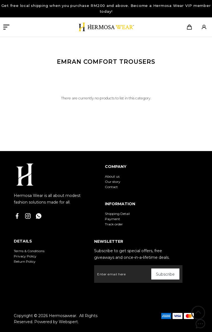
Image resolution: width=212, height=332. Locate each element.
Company (115, 166)
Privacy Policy (25, 256)
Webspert (68, 321)
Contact (111, 187)
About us (112, 176)
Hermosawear (62, 315)
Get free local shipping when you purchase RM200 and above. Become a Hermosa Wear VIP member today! (106, 8)
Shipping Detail (117, 214)
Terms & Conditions (29, 251)
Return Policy (25, 261)
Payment (112, 219)
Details (23, 241)
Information (120, 203)
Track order (114, 224)
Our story (112, 182)
